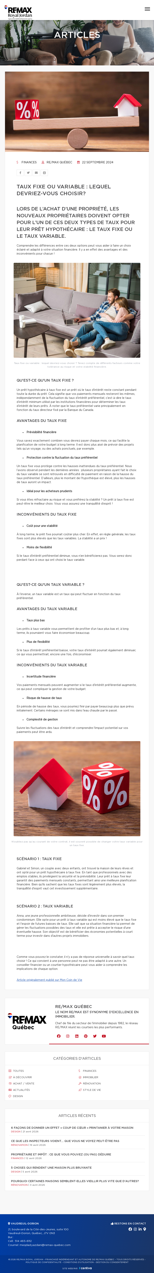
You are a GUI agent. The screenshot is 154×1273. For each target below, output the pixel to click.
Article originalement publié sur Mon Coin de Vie (49, 980)
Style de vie (90, 1090)
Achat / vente (21, 1083)
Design (16, 1096)
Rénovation (90, 1083)
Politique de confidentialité (43, 1262)
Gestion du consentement (112, 1262)
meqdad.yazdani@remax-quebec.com (45, 1245)
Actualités (19, 1090)
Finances (27, 162)
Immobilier (88, 1077)
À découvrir (20, 1077)
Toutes (16, 1071)
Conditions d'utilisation (78, 1262)
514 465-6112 (23, 1241)
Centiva (85, 1268)
